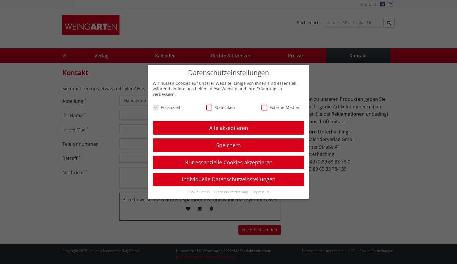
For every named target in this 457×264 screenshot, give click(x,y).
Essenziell (166, 107)
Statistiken (220, 107)
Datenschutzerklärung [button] (231, 192)
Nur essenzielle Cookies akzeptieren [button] (228, 162)
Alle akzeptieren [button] (228, 127)
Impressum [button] (260, 192)
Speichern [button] (228, 145)
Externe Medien (280, 107)
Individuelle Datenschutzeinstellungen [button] (228, 179)
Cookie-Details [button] (199, 192)
